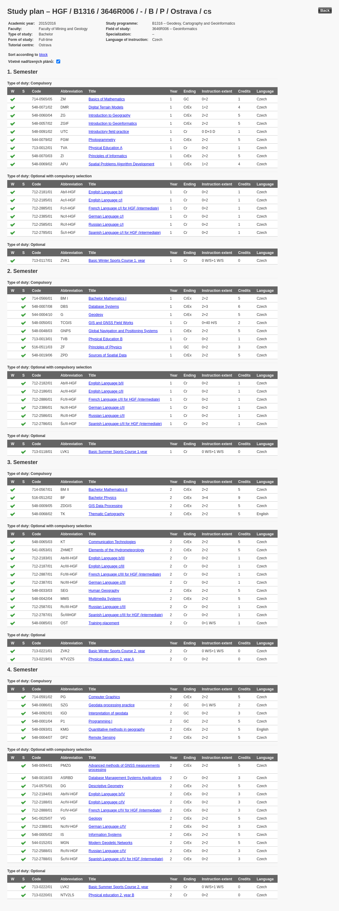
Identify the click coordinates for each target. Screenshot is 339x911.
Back (325, 10)
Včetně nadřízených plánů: (31, 62)
